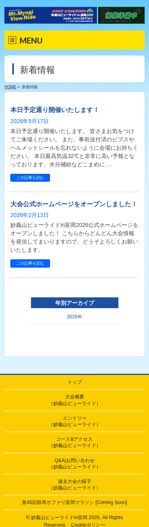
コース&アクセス (74, 442)
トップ (75, 382)
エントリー (74, 421)
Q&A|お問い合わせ (74, 464)
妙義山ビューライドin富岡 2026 (65, 517)
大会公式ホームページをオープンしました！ (73, 204)
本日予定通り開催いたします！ (54, 110)
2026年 (74, 317)
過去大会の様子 (74, 485)
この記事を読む (30, 177)
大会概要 (74, 400)
